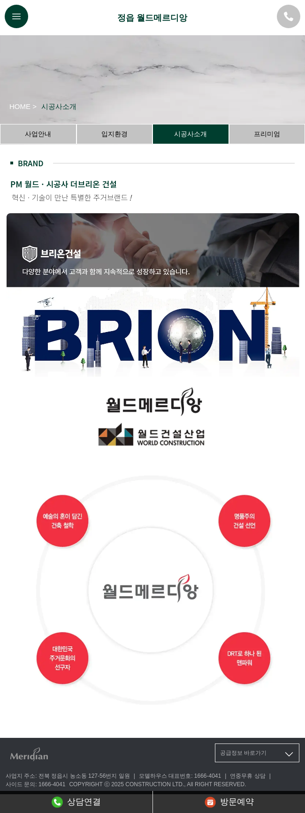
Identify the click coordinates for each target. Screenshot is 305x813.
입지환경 (114, 134)
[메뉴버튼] (16, 16)
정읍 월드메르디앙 (152, 18)
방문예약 (229, 802)
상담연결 (76, 802)
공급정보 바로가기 (257, 754)
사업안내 (38, 134)
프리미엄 (267, 134)
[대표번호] (288, 16)
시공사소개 (190, 134)
